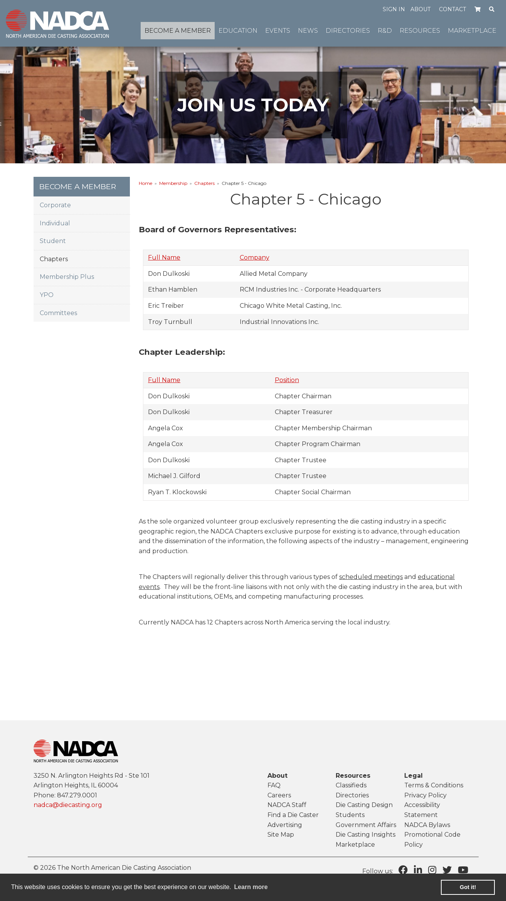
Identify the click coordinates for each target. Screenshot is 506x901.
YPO (47, 295)
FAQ (274, 785)
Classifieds (351, 785)
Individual (55, 223)
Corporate (55, 205)
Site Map (280, 834)
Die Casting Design (364, 805)
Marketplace (355, 844)
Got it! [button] (468, 887)
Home (145, 183)
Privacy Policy (425, 795)
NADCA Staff (286, 805)
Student (53, 241)
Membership (173, 183)
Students (350, 815)
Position (287, 380)
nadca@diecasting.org (68, 805)
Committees (58, 313)
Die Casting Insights (365, 834)
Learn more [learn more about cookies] (250, 887)
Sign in (394, 9)
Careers (279, 795)
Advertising (284, 825)
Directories (352, 795)
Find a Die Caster (293, 815)
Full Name (164, 257)
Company (254, 257)
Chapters (204, 183)
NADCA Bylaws (427, 825)
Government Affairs (366, 825)
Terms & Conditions (433, 785)
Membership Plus (67, 276)
